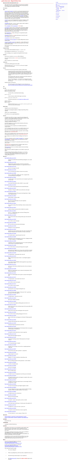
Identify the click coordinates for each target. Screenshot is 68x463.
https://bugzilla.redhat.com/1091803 (10, 385)
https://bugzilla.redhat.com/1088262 (10, 392)
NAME (57, 2)
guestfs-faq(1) (13, 417)
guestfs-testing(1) (11, 418)
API (60, 8)
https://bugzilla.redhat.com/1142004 (10, 261)
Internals (63, 10)
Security (58, 8)
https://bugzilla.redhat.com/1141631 (10, 274)
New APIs (57, 9)
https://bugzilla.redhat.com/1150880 (10, 174)
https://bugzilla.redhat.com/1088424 (10, 388)
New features (58, 5)
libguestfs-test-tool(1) (13, 459)
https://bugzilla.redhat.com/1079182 (10, 402)
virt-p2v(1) (11, 11)
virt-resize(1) (8, 148)
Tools (57, 6)
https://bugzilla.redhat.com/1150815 (10, 182)
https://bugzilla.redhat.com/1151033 (10, 171)
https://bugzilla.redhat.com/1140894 (10, 291)
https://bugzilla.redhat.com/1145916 (10, 220)
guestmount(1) (8, 32)
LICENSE (57, 17)
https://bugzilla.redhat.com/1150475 (10, 189)
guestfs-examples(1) (8, 417)
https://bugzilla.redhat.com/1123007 (10, 327)
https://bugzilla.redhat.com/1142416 (10, 249)
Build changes (59, 10)
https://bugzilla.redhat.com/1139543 (10, 310)
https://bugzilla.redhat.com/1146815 (10, 204)
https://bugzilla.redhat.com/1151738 (10, 167)
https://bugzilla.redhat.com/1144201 (10, 230)
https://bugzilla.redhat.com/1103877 (10, 350)
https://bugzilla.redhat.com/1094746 (10, 376)
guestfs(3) (15, 418)
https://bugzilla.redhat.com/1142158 (10, 257)
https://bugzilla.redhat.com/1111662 (10, 338)
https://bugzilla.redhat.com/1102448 (10, 353)
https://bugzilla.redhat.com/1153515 (10, 159)
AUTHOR (57, 14)
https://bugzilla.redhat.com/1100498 (10, 360)
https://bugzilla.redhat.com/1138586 (10, 313)
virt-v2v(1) (6, 11)
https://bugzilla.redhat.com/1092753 (10, 381)
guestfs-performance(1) (20, 417)
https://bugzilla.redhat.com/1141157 (10, 278)
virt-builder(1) (7, 23)
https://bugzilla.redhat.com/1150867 (10, 178)
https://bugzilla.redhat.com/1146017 (10, 212)
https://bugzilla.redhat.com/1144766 (10, 227)
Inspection (57, 7)
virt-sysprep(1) (7, 27)
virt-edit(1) (17, 139)
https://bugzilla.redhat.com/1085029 (10, 396)
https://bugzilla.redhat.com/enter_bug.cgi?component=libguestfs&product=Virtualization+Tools (13, 447)
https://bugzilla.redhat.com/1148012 (10, 200)
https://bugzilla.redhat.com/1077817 (10, 406)
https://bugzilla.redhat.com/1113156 (10, 335)
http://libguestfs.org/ (25, 418)
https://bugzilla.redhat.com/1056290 (10, 409)
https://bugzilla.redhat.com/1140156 (10, 299)
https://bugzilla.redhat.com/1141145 (10, 281)
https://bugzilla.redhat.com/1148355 (10, 192)
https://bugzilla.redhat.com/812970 (10, 412)
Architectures (62, 7)
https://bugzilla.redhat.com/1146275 (10, 208)
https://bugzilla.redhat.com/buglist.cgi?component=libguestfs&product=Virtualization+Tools (13, 444)
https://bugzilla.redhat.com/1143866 (10, 246)
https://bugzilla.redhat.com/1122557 (10, 331)
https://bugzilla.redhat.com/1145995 (10, 216)
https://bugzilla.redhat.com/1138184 (10, 316)
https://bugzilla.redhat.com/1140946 (10, 288)
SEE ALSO (57, 13)
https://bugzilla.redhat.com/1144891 (10, 223)
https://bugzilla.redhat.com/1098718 (10, 370)
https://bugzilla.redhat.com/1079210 (10, 399)
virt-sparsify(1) (7, 35)
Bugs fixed (57, 11)
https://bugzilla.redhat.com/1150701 (10, 186)
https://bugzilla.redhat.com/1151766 (10, 163)
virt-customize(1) (7, 39)
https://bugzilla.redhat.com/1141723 (10, 265)
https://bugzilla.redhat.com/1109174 (10, 342)
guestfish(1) (21, 139)
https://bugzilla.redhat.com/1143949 (10, 234)
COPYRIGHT (58, 16)
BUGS (57, 19)
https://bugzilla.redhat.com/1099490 (10, 363)
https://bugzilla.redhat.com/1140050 (10, 302)
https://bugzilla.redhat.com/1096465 (10, 373)
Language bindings (61, 6)
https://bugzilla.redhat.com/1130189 (10, 324)
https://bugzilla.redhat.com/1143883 (10, 242)
